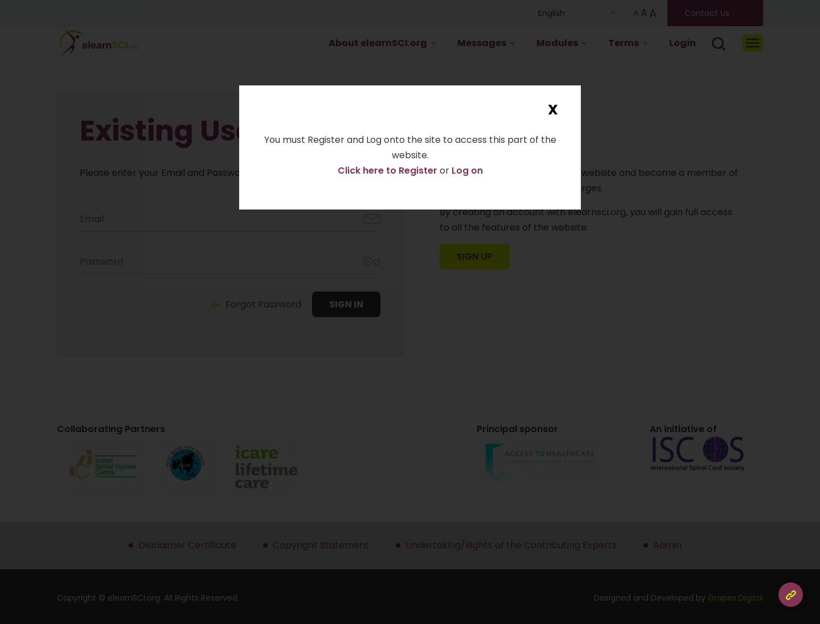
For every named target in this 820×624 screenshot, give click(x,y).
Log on (467, 170)
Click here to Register (389, 170)
